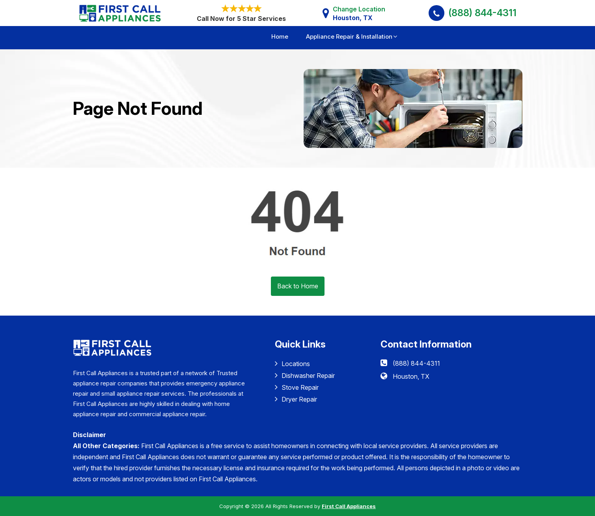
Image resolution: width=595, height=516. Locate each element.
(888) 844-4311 (482, 13)
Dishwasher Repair (305, 375)
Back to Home (297, 286)
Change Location (359, 13)
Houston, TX (411, 376)
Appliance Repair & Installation (349, 36)
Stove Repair (297, 387)
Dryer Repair (296, 399)
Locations (292, 363)
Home (279, 36)
